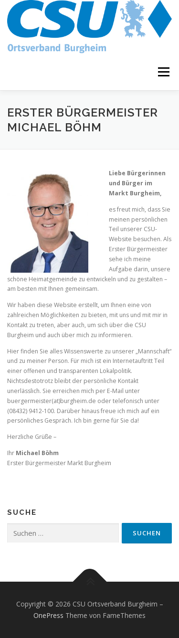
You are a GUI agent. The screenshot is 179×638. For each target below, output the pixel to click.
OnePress (48, 615)
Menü (163, 72)
